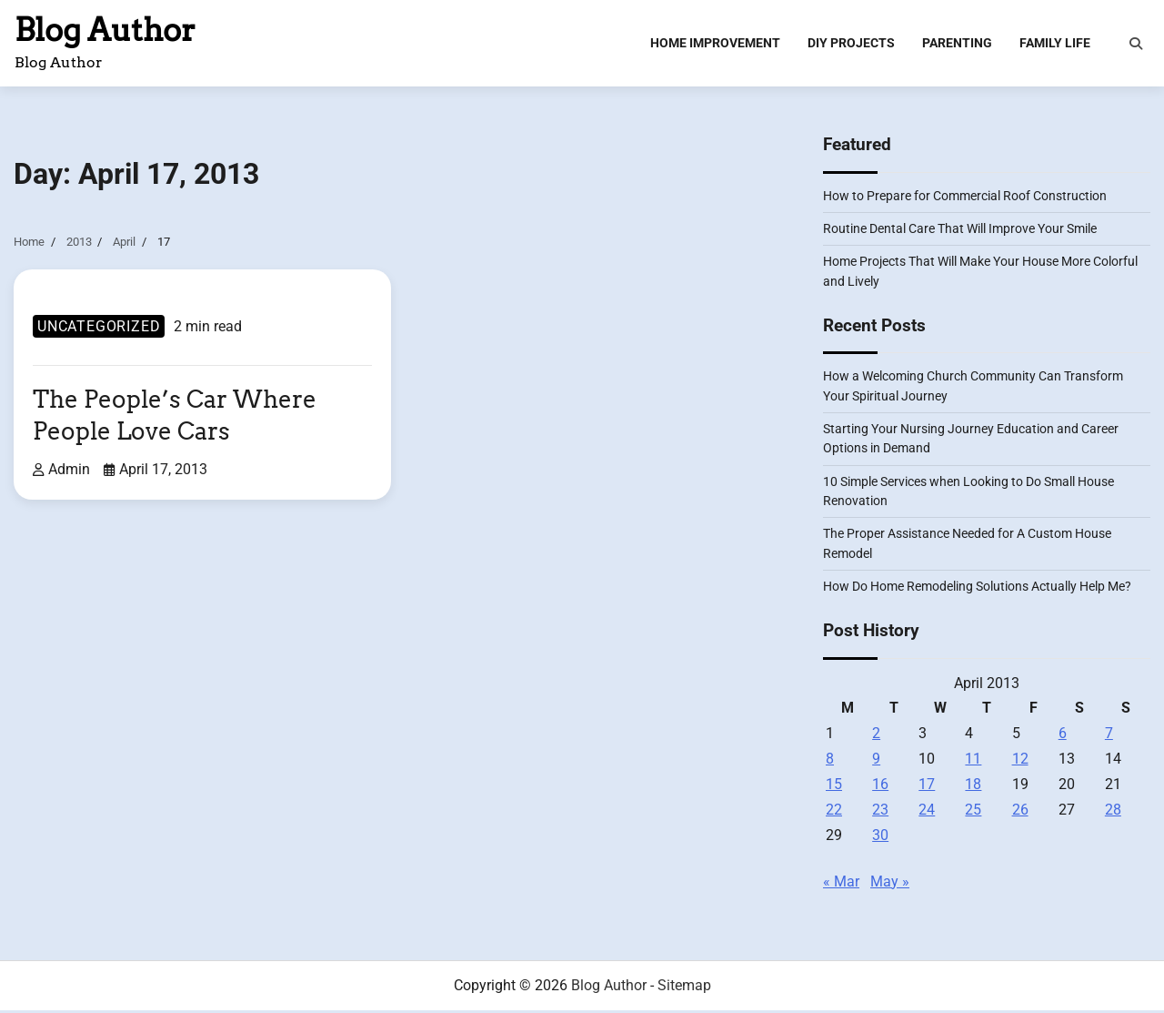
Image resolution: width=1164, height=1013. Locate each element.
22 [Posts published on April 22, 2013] (834, 812)
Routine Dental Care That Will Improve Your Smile (960, 231)
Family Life (1054, 43)
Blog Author (105, 31)
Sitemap (684, 988)
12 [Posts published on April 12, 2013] (1020, 761)
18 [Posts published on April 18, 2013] (973, 786)
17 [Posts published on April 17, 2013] (926, 786)
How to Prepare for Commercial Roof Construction (965, 198)
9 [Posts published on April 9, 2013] (876, 761)
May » (889, 884)
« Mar (841, 884)
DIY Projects (851, 43)
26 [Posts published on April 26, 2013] (1020, 812)
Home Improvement (715, 43)
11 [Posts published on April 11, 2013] (973, 761)
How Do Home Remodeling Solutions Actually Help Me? (977, 589)
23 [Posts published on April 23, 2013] (880, 812)
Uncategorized (98, 329)
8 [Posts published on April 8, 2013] (830, 761)
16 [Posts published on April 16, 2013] (880, 786)
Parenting (957, 43)
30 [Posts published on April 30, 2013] (880, 837)
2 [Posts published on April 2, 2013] (876, 736)
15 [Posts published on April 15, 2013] (834, 786)
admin (61, 471)
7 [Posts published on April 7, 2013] (1109, 736)
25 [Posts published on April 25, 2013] (973, 812)
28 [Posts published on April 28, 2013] (1113, 812)
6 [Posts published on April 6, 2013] (1063, 736)
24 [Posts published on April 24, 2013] (926, 812)
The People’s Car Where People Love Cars (179, 418)
